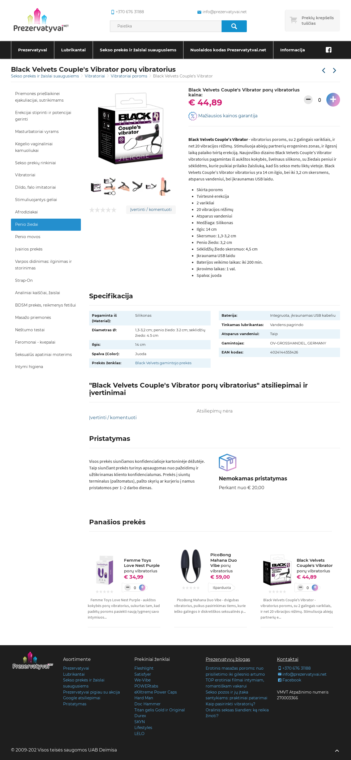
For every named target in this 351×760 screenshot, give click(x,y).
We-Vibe (142, 680)
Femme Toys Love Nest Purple (142, 566)
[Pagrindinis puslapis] (41, 20)
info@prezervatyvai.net (302, 674)
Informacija (292, 49)
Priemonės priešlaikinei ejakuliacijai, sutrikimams (39, 97)
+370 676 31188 (294, 668)
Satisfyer (142, 674)
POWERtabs (146, 686)
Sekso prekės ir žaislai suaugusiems (138, 49)
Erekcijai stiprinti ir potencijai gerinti (43, 116)
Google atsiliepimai (81, 697)
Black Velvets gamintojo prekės (163, 363)
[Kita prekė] (334, 70)
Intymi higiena (29, 366)
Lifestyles (143, 727)
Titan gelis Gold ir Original (159, 710)
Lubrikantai (73, 49)
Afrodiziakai (26, 212)
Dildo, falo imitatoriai (35, 187)
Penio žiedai (26, 224)
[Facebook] (328, 50)
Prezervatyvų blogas (228, 659)
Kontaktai (287, 659)
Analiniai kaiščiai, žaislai (37, 292)
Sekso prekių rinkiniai (35, 162)
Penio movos (27, 236)
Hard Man (143, 697)
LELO (139, 733)
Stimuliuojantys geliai (36, 199)
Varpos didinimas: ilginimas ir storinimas (43, 265)
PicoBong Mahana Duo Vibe (223, 563)
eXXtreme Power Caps (155, 692)
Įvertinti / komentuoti (151, 209)
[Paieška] (234, 26)
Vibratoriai (95, 76)
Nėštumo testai (30, 329)
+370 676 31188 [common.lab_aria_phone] (127, 12)
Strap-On (24, 280)
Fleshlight (144, 668)
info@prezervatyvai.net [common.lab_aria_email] (221, 12)
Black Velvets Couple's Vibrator (315, 566)
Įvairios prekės (29, 249)
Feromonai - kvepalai (35, 342)
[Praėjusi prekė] (323, 70)
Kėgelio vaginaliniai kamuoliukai (34, 147)
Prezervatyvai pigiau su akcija (91, 692)
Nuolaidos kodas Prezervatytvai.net (228, 49)
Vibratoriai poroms (129, 76)
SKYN (139, 721)
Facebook (289, 680)
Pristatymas (74, 703)
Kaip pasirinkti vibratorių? (230, 703)
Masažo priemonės (33, 317)
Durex (140, 715)
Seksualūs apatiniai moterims (43, 354)
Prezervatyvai (32, 49)
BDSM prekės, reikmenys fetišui (45, 305)
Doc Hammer (147, 703)
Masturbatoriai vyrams (37, 131)
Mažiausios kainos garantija (222, 116)
